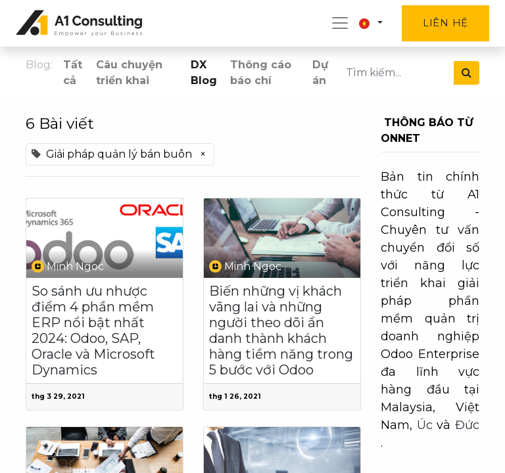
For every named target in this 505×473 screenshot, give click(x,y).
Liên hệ (445, 22)
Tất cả (72, 72)
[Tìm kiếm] (466, 73)
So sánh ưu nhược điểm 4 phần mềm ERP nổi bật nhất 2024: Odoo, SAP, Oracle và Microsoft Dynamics (93, 330)
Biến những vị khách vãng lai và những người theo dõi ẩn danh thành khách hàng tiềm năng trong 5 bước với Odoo (281, 330)
